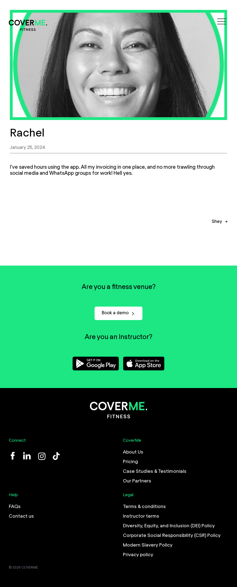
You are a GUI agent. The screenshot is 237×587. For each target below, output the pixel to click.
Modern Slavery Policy (147, 545)
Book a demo (118, 313)
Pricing (130, 462)
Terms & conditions (144, 506)
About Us (133, 452)
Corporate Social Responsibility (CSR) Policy (172, 535)
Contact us (21, 516)
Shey (217, 224)
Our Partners (137, 481)
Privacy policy (138, 555)
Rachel (27, 133)
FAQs (15, 506)
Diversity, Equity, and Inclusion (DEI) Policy (169, 526)
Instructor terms (141, 516)
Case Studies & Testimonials (154, 471)
